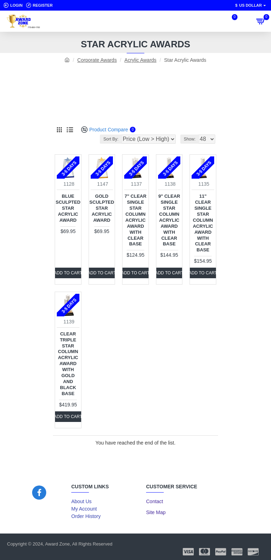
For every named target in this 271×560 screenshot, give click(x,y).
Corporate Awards (97, 60)
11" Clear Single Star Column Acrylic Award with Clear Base (203, 222)
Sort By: (111, 139)
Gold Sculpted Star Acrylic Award (101, 208)
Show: (189, 139)
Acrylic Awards (141, 60)
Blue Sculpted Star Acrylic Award (68, 208)
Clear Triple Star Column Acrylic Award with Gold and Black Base (68, 363)
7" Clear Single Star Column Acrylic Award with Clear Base (135, 219)
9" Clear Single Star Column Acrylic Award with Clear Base (169, 219)
